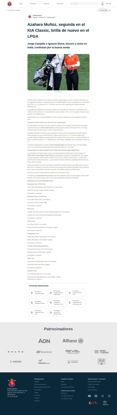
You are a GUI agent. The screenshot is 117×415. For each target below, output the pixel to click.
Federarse (64, 393)
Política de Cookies (93, 384)
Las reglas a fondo (66, 399)
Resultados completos (34, 193)
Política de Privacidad (94, 381)
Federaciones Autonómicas (42, 387)
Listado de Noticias (13, 10)
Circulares (37, 395)
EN (110, 3)
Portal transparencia (40, 384)
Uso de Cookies (92, 390)
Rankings (63, 384)
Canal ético (37, 390)
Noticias (36, 398)
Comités (36, 381)
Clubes (36, 392)
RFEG (62, 381)
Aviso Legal (91, 387)
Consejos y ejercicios (67, 396)
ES (107, 3)
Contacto (37, 401)
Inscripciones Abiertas (67, 387)
